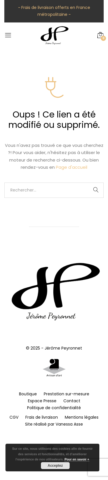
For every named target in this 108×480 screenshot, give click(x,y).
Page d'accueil (71, 167)
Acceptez (55, 466)
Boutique (28, 394)
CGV (14, 417)
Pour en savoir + (77, 459)
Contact (71, 401)
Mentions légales (81, 417)
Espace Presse (42, 401)
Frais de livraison (41, 417)
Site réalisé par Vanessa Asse (54, 424)
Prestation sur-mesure (66, 394)
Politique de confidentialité (54, 408)
